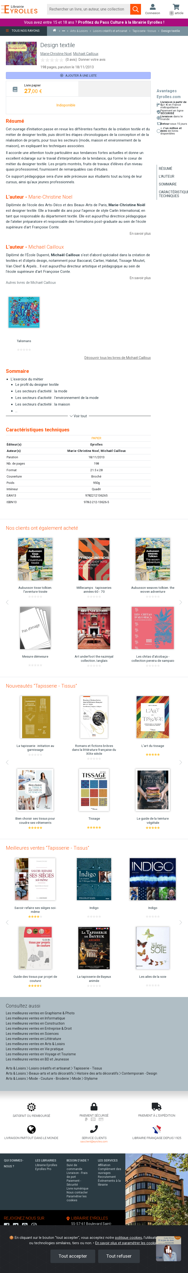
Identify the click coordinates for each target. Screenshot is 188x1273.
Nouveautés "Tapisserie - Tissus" (41, 686)
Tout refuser (119, 1256)
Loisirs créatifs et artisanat (49, 1068)
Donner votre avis (92, 59)
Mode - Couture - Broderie (49, 1078)
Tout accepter (73, 1256)
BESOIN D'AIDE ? (78, 1160)
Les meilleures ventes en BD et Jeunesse (37, 1059)
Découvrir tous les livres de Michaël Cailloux (117, 358)
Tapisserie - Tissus (87, 1068)
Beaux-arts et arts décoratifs (51, 1073)
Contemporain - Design (139, 1073)
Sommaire (168, 184)
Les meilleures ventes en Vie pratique (34, 1049)
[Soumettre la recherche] (135, 9)
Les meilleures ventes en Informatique (35, 1018)
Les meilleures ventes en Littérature (33, 1039)
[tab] (42, 88)
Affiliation (104, 1165)
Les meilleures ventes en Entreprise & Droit (39, 1028)
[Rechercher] (88, 9)
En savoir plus (140, 233)
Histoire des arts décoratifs (97, 1073)
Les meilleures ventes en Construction (35, 1023)
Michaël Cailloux (85, 54)
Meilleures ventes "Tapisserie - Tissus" (47, 848)
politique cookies (128, 1238)
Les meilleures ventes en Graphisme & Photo (40, 1013)
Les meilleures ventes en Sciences (32, 1034)
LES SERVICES (108, 1160)
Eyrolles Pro (43, 1169)
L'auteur (166, 176)
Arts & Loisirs (16, 1068)
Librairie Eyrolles (46, 1165)
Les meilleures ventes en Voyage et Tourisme (41, 1054)
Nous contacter (77, 1192)
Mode (76, 1078)
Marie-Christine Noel (55, 54)
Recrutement (107, 1177)
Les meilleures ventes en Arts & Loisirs (35, 1044)
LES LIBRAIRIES (45, 1160)
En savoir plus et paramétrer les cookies (127, 1243)
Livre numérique (77, 1188)
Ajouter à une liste (78, 75)
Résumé (165, 169)
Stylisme (91, 1078)
